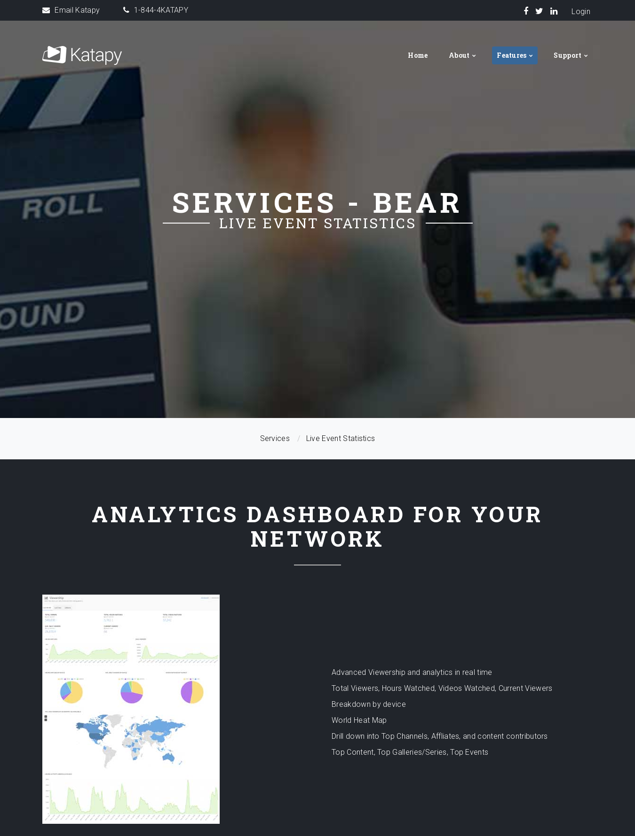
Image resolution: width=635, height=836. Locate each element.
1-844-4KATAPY (161, 10)
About (459, 55)
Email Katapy (77, 10)
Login (581, 11)
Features (512, 55)
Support (567, 55)
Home (418, 55)
